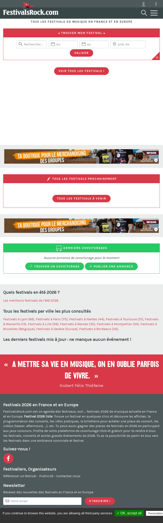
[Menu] (154, 13)
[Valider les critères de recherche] (81, 53)
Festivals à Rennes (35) (77, 324)
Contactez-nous (68, 476)
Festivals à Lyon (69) (18, 319)
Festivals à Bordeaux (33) (98, 329)
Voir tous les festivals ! (81, 71)
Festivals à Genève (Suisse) (56, 329)
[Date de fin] (94, 44)
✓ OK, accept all (129, 513)
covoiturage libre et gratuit (101, 431)
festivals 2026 (97, 411)
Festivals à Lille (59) (43, 324)
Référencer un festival (19, 476)
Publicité (46, 476)
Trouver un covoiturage (55, 266)
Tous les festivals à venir (81, 198)
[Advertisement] (81, 113)
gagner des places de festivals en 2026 (107, 426)
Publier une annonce (111, 266)
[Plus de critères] (157, 57)
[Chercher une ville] (127, 44)
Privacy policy (83, 518)
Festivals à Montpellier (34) (118, 324)
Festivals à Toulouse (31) (124, 319)
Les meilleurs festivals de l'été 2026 (30, 300)
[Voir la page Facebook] (156, 5)
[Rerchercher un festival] (32, 44)
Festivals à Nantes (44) (86, 319)
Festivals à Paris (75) (51, 319)
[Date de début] (63, 44)
